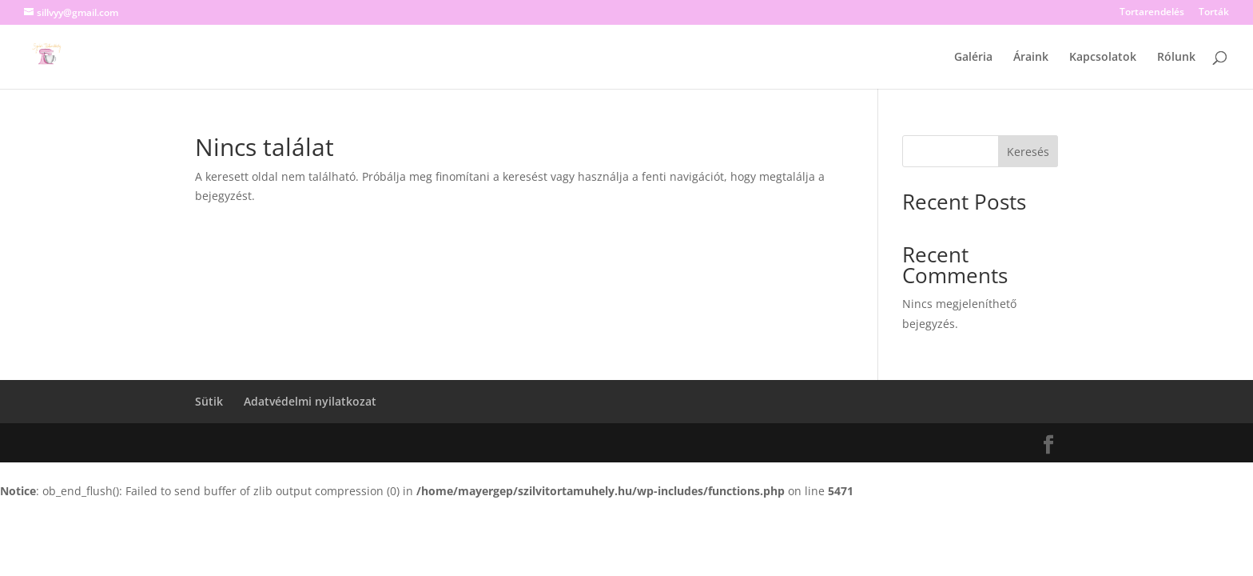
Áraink (1030, 57)
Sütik (209, 401)
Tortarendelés (1152, 12)
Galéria (973, 57)
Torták (1214, 12)
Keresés (1028, 151)
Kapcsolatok (1102, 57)
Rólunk (1176, 57)
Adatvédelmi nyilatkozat (310, 401)
